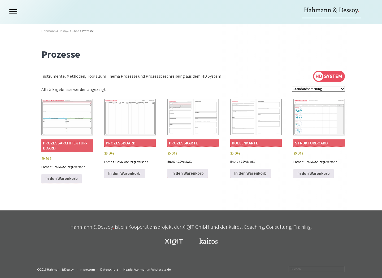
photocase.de (161, 269)
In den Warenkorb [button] (61, 178)
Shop (75, 31)
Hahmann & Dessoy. (55, 31)
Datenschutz (109, 269)
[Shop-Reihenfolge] (318, 89)
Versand (79, 167)
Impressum (87, 269)
